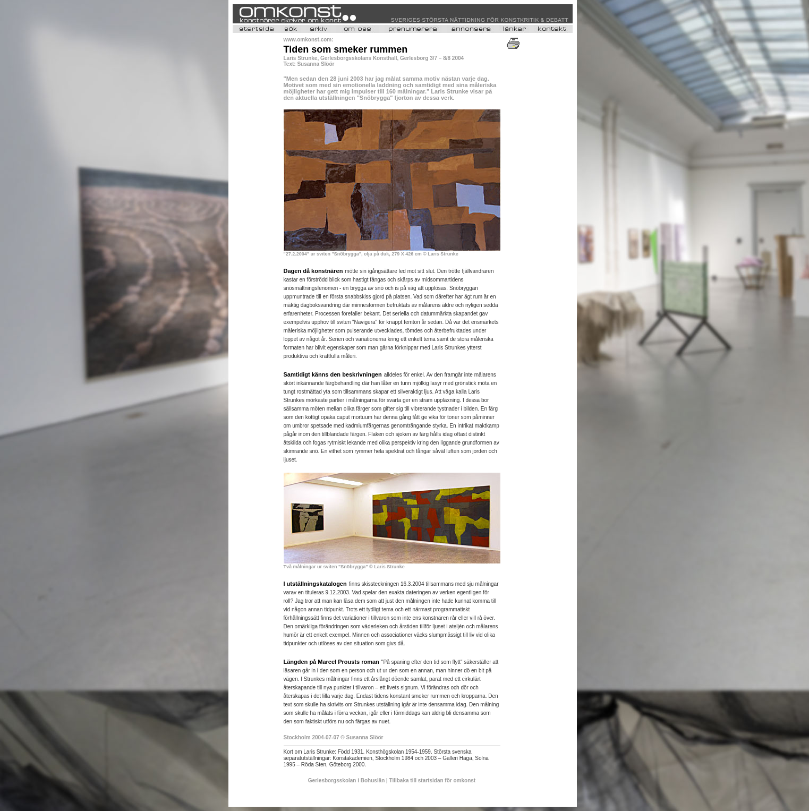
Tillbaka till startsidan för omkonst (432, 780)
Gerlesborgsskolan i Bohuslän (347, 780)
